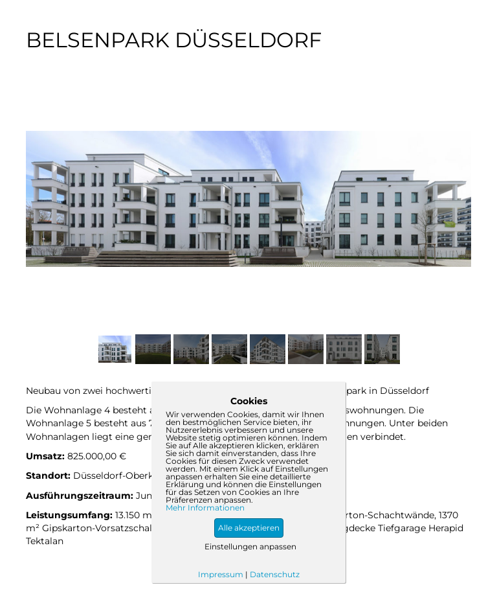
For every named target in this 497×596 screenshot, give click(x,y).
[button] (248, 528)
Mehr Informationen (205, 508)
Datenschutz (275, 574)
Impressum (220, 574)
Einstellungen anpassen (250, 546)
